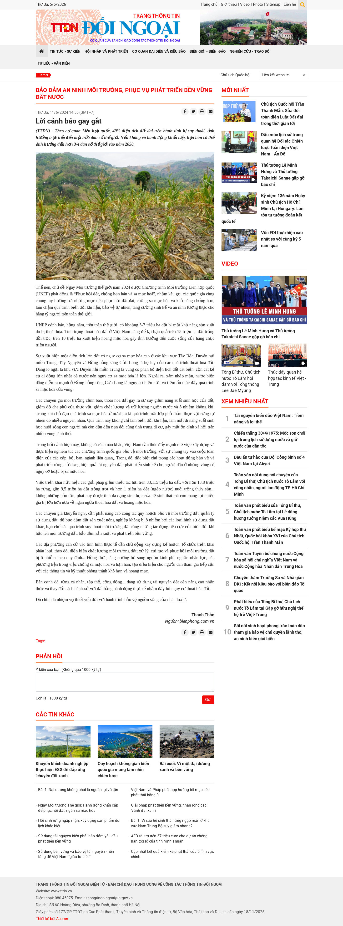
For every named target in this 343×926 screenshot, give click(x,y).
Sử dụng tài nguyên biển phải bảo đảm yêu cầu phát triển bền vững (78, 839)
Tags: (40, 641)
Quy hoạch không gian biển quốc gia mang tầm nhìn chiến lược (123, 769)
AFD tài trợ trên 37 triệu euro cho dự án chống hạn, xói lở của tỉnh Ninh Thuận (169, 839)
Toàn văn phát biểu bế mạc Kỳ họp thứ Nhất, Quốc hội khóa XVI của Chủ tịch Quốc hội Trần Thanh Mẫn (270, 536)
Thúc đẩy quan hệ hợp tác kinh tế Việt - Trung (287, 378)
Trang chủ (209, 4)
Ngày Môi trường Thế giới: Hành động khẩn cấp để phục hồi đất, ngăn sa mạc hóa (78, 808)
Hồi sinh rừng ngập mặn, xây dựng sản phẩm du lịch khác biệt (78, 823)
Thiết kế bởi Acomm (52, 918)
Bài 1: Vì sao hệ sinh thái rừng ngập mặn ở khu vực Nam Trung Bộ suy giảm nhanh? (170, 823)
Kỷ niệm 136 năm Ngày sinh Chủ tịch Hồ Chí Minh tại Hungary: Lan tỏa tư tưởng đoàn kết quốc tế (263, 208)
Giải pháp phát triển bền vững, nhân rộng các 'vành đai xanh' (169, 808)
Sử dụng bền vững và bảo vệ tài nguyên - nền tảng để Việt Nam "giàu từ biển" (76, 854)
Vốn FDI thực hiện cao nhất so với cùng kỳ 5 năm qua (282, 239)
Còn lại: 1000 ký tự (51, 698)
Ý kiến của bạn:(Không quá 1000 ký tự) (68, 669)
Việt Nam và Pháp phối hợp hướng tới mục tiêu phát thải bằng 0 (170, 792)
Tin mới (43, 75)
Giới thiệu (229, 4)
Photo (258, 4)
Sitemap (273, 4)
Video (245, 4)
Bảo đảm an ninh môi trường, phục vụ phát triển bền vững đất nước (124, 93)
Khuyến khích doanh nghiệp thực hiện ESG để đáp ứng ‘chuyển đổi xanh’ (62, 769)
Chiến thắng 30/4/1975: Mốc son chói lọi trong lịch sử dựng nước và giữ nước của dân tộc (269, 439)
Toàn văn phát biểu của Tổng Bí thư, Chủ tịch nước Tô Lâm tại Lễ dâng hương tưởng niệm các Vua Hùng (267, 512)
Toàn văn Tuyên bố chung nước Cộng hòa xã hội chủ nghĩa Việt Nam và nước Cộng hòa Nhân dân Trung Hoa (268, 560)
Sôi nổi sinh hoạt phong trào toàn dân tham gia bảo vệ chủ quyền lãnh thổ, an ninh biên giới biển (269, 632)
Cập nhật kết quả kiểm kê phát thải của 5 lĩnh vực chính (172, 854)
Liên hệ (290, 4)
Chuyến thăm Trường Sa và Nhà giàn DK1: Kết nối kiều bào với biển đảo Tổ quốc (269, 584)
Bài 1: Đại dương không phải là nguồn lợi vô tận (78, 789)
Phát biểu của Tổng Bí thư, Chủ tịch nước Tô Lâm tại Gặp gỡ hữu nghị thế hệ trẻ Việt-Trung (268, 608)
